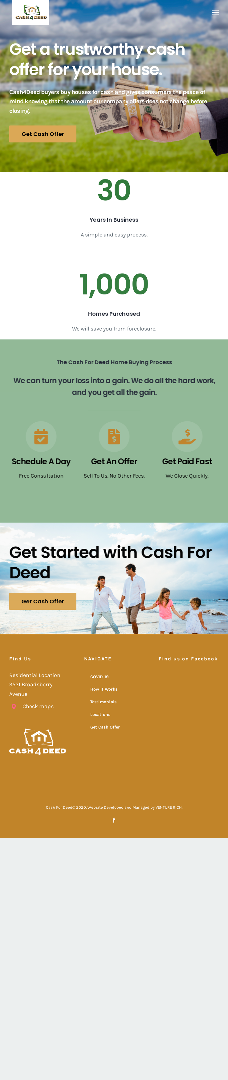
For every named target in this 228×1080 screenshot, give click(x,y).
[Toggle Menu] (215, 12)
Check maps (38, 706)
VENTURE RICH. (169, 807)
